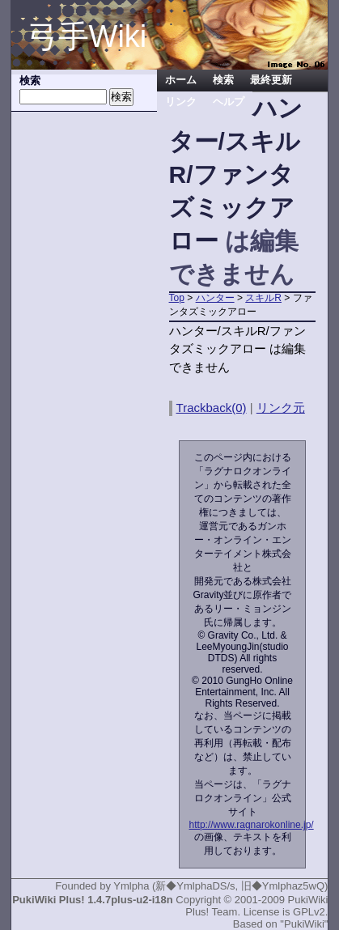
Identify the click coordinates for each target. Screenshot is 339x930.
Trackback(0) (211, 407)
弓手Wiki (87, 36)
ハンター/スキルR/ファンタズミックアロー (236, 174)
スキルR (263, 298)
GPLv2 (309, 912)
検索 (223, 80)
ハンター (215, 298)
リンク (181, 102)
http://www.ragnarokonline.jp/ (251, 824)
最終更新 (271, 80)
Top (176, 298)
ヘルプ (228, 102)
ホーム (181, 80)
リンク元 (280, 407)
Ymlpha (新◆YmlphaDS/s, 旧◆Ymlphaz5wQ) (220, 886)
